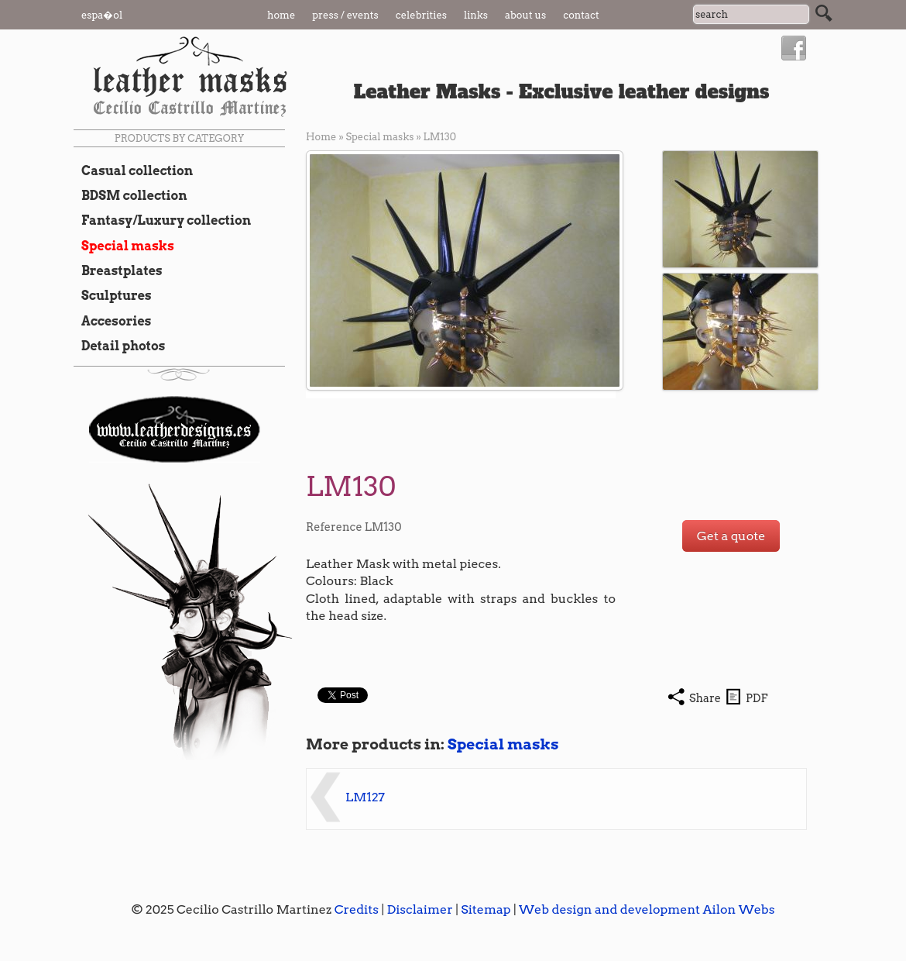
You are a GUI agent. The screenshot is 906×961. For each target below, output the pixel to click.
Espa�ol (101, 15)
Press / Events (345, 15)
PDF (756, 698)
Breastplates (118, 270)
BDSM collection (130, 195)
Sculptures (113, 295)
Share (705, 698)
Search (823, 13)
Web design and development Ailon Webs (646, 909)
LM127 (365, 797)
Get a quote (731, 536)
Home (281, 15)
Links (476, 15)
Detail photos (119, 346)
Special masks (124, 246)
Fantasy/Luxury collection (162, 220)
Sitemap (485, 909)
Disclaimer (419, 909)
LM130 (440, 137)
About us (525, 15)
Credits (357, 909)
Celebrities (421, 15)
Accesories (112, 321)
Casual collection (133, 170)
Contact (581, 15)
